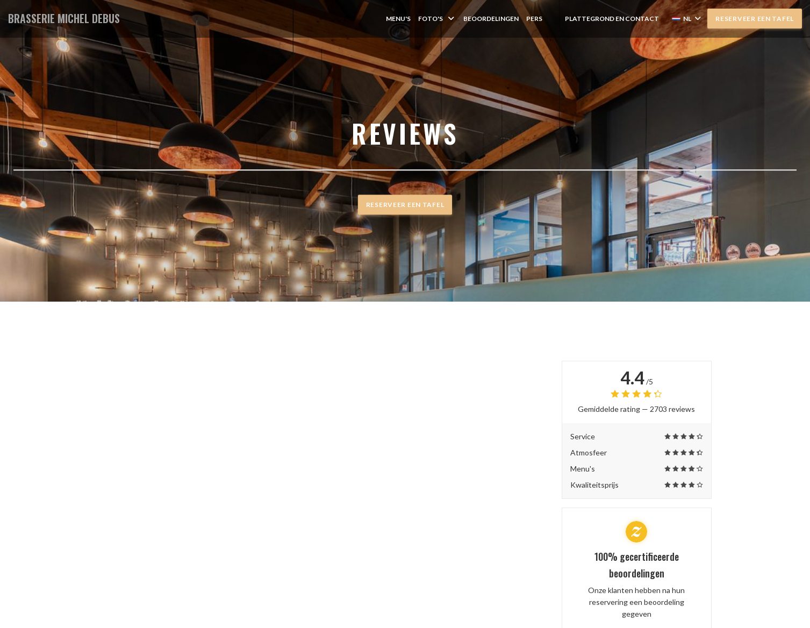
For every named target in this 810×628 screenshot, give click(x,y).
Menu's (398, 19)
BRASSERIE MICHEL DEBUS (64, 18)
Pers (534, 19)
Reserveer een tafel (754, 19)
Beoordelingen (491, 19)
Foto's (437, 19)
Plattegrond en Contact (612, 19)
